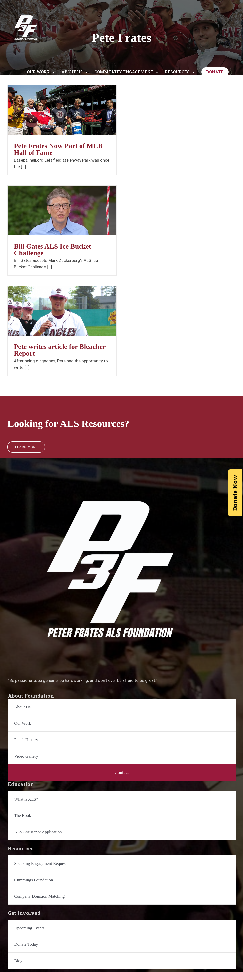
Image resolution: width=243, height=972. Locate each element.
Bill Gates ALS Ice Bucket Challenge (52, 249)
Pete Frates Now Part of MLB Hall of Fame (58, 149)
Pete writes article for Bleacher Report (60, 350)
